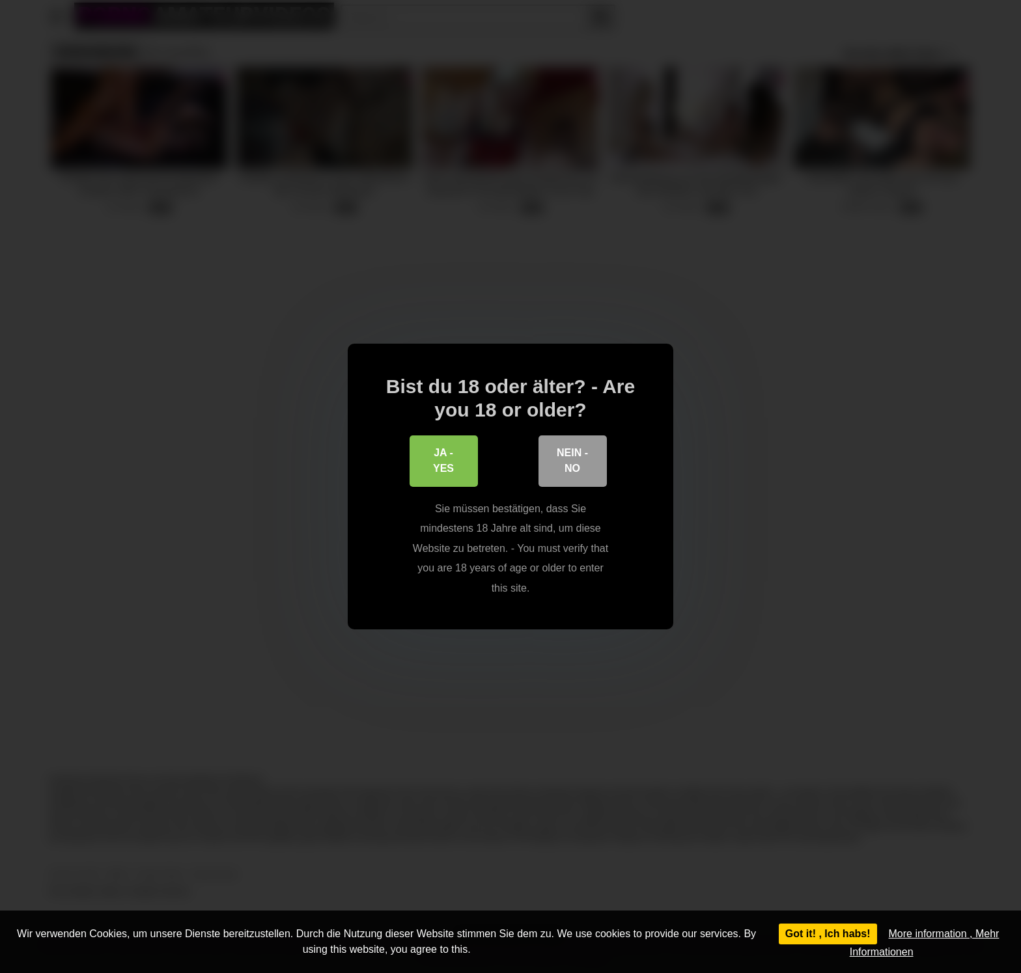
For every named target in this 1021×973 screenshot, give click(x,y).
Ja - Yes (443, 462)
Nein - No (572, 462)
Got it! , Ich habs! (828, 933)
